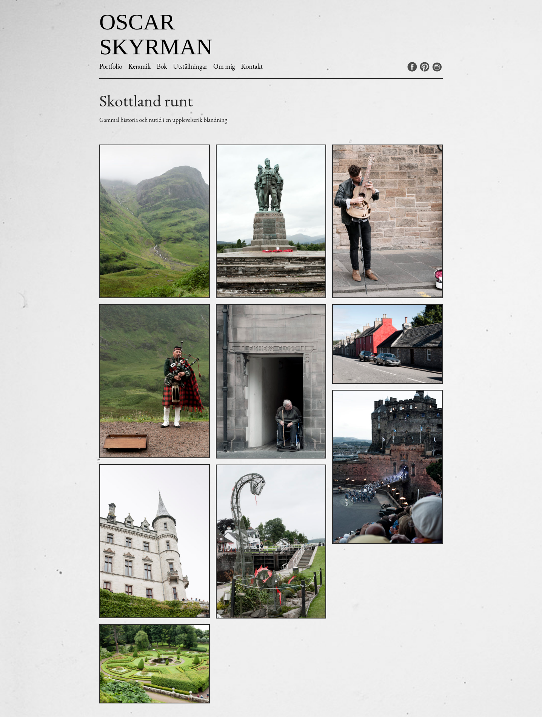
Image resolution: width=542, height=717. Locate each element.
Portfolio (110, 66)
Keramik (139, 66)
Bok (162, 66)
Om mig (224, 66)
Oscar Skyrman (155, 34)
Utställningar (190, 66)
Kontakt (252, 66)
